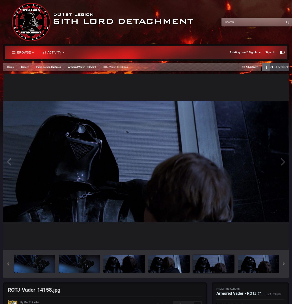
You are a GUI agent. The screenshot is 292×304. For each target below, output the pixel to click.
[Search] (241, 22)
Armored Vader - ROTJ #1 (239, 293)
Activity (53, 52)
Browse (23, 52)
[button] (8, 264)
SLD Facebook (279, 67)
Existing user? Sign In (245, 52)
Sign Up (270, 52)
